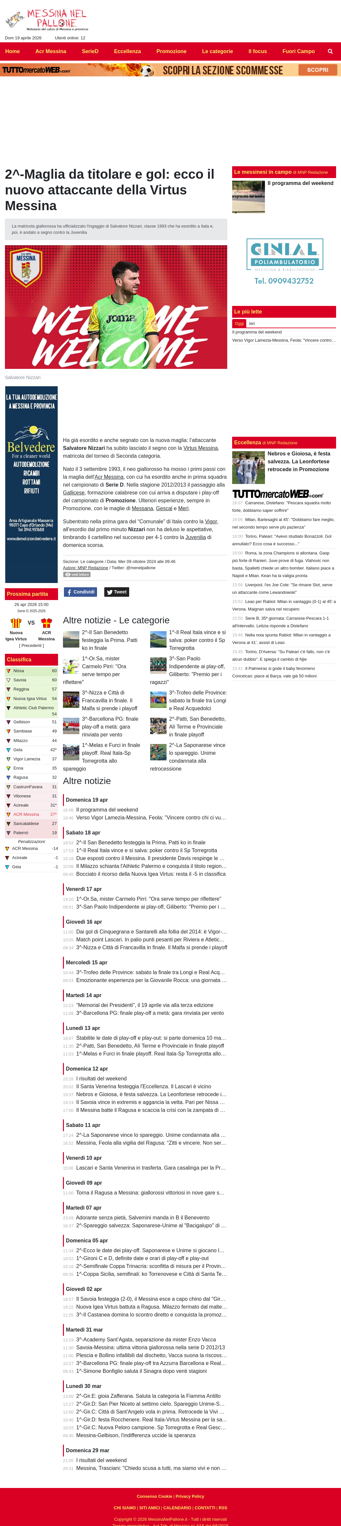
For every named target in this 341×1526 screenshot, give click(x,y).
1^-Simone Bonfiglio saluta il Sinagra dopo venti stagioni (141, 1371)
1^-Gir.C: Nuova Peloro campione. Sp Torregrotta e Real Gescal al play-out (163, 1427)
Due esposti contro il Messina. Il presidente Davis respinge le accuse (156, 858)
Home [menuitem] (12, 51)
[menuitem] (330, 51)
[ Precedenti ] (31, 645)
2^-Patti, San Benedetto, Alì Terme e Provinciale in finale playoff (197, 726)
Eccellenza (247, 442)
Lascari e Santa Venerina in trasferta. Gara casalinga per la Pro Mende (158, 1168)
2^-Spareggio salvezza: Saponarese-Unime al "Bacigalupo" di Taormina (159, 1225)
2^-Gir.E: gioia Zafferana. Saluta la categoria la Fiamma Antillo (148, 1396)
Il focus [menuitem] (258, 51)
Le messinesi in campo (262, 172)
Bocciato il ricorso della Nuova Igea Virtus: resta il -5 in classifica (151, 874)
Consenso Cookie (154, 1496)
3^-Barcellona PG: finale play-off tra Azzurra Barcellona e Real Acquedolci (162, 1363)
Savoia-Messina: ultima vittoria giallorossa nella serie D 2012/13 (150, 1347)
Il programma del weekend (107, 810)
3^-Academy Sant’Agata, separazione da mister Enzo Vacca (146, 1339)
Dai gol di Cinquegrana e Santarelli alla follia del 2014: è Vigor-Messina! (159, 931)
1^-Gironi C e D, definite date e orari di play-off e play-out (142, 1258)
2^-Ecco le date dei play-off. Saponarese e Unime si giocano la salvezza (160, 1250)
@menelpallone (140, 567)
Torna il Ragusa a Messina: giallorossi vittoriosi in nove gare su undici (156, 1192)
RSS (223, 1507)
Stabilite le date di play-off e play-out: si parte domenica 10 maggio (153, 1038)
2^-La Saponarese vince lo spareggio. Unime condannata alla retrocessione (164, 1135)
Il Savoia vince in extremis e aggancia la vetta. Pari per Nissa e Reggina (160, 1102)
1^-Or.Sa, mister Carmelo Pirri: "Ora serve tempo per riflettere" (148, 899)
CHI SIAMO (125, 1507)
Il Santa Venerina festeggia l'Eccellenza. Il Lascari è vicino (143, 1086)
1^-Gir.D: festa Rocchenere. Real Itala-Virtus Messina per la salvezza (156, 1419)
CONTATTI (205, 1507)
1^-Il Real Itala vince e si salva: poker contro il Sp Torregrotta (197, 640)
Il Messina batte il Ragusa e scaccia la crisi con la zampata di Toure (154, 1110)
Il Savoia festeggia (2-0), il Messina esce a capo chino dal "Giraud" (153, 1299)
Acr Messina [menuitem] (50, 51)
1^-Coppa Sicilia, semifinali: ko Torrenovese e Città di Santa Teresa (154, 1274)
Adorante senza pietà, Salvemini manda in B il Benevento (143, 1217)
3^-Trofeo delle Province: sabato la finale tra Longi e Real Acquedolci (198, 700)
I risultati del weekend (101, 1078)
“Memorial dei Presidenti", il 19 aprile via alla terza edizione (144, 1005)
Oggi (239, 323)
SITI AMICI (149, 1507)
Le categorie (91, 561)
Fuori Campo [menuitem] (299, 51)
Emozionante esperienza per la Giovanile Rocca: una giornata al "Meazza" (163, 980)
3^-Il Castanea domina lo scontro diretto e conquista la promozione (154, 1314)
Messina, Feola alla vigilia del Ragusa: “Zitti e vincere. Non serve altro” (158, 1143)
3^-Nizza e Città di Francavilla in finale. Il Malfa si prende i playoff (109, 700)
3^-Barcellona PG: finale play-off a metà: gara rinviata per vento (110, 726)
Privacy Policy (190, 1496)
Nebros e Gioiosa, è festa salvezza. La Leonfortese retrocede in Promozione (165, 1094)
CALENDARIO (177, 1507)
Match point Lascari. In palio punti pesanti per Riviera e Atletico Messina (160, 939)
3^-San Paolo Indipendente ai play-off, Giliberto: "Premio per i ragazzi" (157, 907)
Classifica (19, 659)
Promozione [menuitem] (171, 51)
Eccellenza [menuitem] (127, 51)
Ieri (252, 323)
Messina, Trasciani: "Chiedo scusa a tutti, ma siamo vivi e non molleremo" (162, 1468)
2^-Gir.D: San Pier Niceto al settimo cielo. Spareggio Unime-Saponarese (160, 1404)
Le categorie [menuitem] (217, 51)
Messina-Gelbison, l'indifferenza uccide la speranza (136, 1435)
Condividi (81, 592)
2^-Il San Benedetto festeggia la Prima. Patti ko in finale (109, 640)
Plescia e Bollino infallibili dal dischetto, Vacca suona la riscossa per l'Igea (162, 1355)
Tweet (117, 592)
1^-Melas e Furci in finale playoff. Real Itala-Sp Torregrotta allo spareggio (161, 1053)
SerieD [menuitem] (90, 51)
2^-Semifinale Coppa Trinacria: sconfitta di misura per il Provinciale (153, 1266)
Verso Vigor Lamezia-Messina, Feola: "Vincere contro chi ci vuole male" (159, 817)
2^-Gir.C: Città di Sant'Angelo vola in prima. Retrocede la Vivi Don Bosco (160, 1412)
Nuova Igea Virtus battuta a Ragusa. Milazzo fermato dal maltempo (154, 1307)
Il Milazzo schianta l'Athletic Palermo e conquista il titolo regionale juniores (162, 866)
